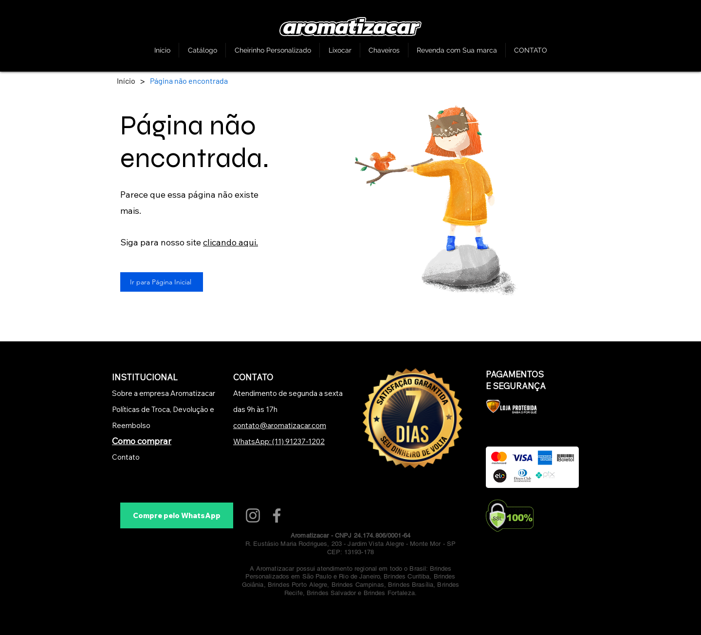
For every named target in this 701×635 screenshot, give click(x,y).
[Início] (126, 80)
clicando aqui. (230, 242)
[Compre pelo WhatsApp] (176, 515)
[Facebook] (276, 515)
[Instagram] (252, 515)
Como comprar (141, 441)
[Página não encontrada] (189, 80)
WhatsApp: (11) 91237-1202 (279, 441)
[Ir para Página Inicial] (161, 282)
